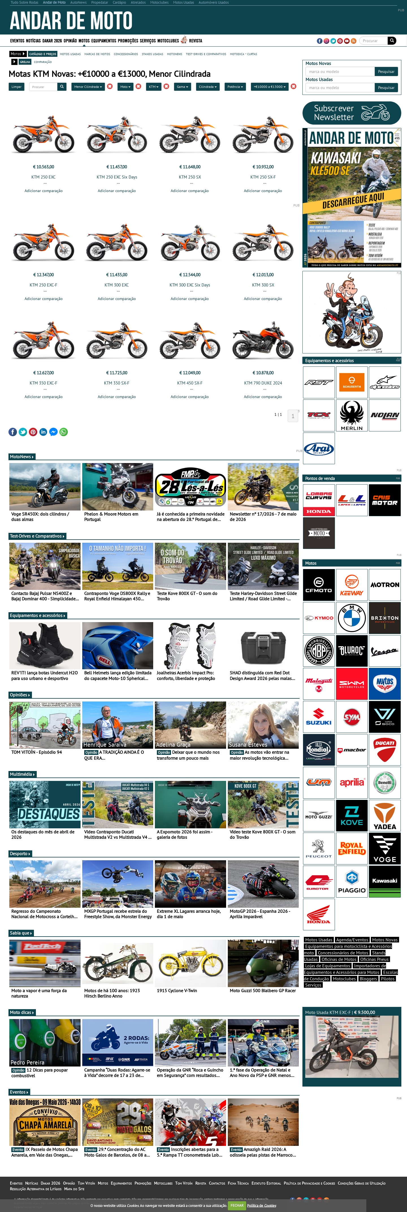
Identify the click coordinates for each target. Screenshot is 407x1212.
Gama (182, 86)
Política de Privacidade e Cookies (309, 1183)
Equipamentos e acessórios (38, 615)
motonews (174, 53)
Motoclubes (168, 40)
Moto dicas (22, 1012)
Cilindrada (208, 86)
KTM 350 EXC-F (43, 383)
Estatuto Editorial (266, 1183)
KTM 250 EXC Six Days (117, 177)
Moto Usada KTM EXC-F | (352, 1043)
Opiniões (20, 695)
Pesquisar (386, 71)
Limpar (16, 86)
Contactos (217, 1183)
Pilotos (388, 978)
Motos (84, 40)
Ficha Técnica (238, 1183)
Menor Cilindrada (88, 86)
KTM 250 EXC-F (43, 285)
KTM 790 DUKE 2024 (263, 383)
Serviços (148, 40)
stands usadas (152, 53)
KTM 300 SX (263, 285)
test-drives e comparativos (206, 53)
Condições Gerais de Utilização (362, 1183)
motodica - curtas (243, 53)
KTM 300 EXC (117, 285)
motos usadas (70, 53)
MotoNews (22, 456)
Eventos (17, 40)
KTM (154, 86)
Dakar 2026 (52, 40)
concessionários (126, 53)
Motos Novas (385, 939)
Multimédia (22, 774)
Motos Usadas (318, 939)
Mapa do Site (74, 1188)
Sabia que (21, 933)
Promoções (128, 40)
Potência (235, 86)
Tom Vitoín (86, 1183)
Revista (195, 40)
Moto (125, 86)
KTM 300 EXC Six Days (190, 285)
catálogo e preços (42, 53)
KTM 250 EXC (43, 177)
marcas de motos (97, 53)
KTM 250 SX (190, 177)
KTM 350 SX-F (116, 383)
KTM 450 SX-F (190, 383)
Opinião (70, 40)
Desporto (20, 853)
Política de (261, 1205)
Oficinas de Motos (339, 959)
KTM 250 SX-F (263, 177)
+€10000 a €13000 (270, 86)
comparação (43, 61)
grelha (25, 61)
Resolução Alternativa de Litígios (35, 1188)
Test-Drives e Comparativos (37, 536)
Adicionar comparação (44, 190)
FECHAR (237, 1205)
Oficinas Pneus (374, 959)
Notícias (33, 40)
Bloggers (368, 978)
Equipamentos (103, 40)
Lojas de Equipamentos (327, 965)
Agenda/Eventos (352, 939)
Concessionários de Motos (343, 952)
